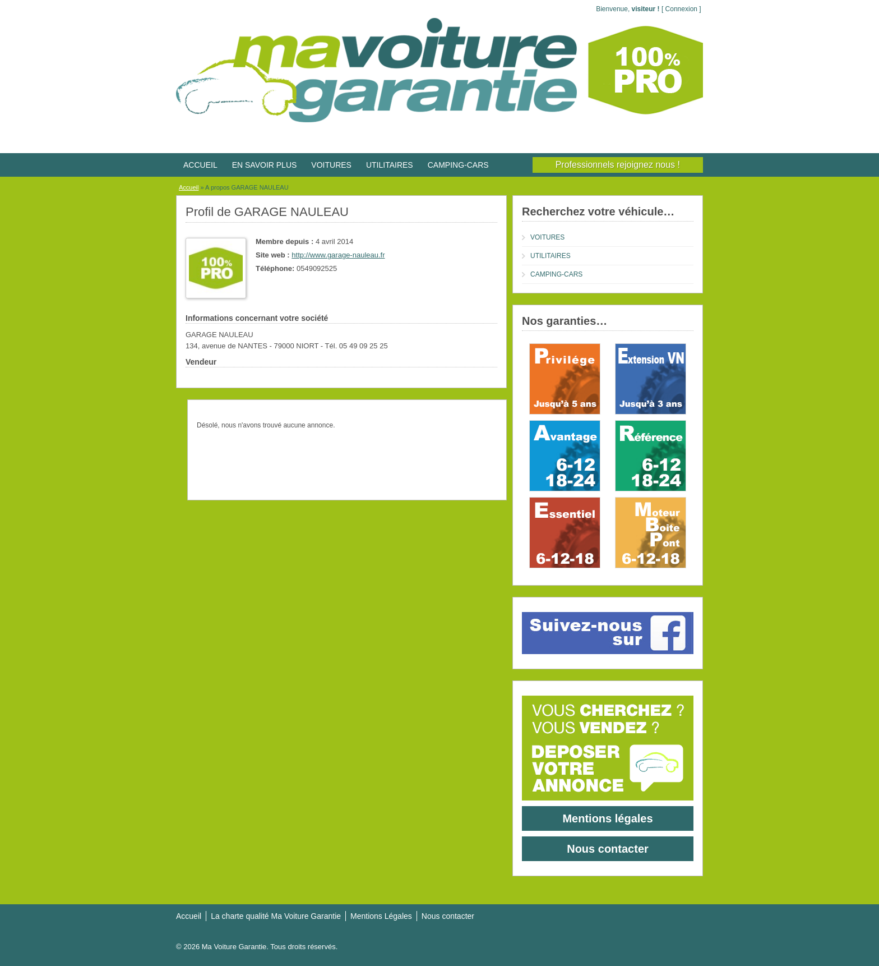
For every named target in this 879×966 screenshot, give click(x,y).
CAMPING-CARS (458, 164)
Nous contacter (608, 849)
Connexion (681, 9)
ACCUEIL (200, 164)
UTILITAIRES (389, 164)
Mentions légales (607, 818)
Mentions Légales (381, 916)
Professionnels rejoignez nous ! (618, 164)
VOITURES (331, 164)
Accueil (188, 187)
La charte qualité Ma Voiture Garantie (276, 916)
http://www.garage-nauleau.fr (338, 255)
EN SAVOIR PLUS (264, 164)
